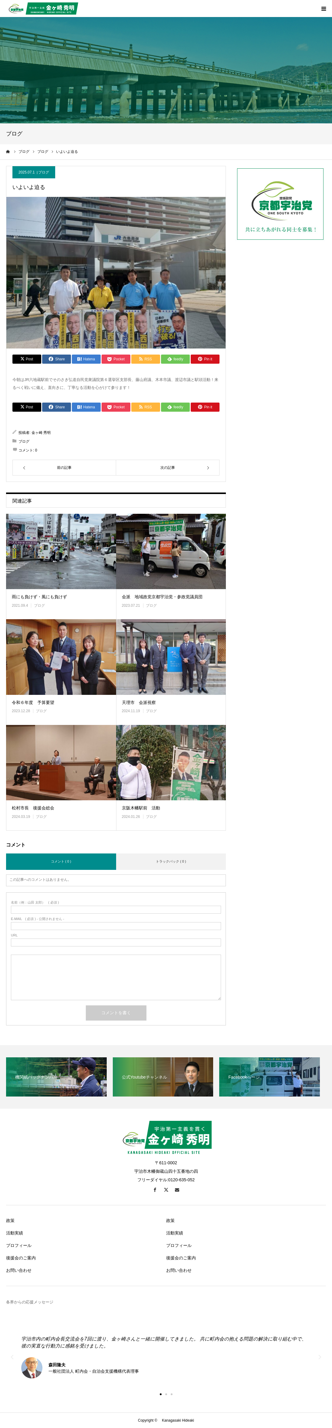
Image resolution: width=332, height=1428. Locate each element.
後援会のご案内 (21, 1257)
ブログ (43, 172)
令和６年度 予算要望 (33, 702)
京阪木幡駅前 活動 (141, 807)
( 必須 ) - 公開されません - (37, 919)
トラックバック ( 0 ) (171, 861)
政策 (10, 1220)
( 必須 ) (35, 902)
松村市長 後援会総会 (33, 807)
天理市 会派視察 (139, 702)
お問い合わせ (19, 1270)
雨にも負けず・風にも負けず (39, 596)
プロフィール (19, 1245)
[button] (161, 1394)
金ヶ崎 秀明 (41, 433)
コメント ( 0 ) (61, 861)
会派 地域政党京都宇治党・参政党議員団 (162, 596)
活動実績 (14, 1233)
